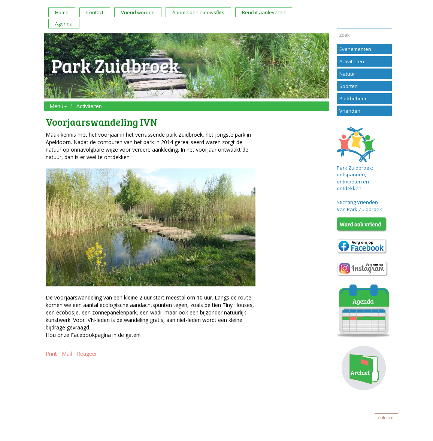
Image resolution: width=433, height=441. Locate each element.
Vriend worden (138, 12)
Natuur (347, 73)
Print (51, 353)
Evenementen (355, 49)
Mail (67, 353)
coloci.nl (386, 417)
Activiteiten (89, 106)
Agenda (64, 23)
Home (62, 12)
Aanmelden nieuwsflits (198, 12)
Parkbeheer (353, 98)
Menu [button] (58, 106)
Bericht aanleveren (263, 12)
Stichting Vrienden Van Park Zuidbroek (359, 206)
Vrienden (349, 110)
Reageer (87, 353)
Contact (94, 12)
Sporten (348, 86)
